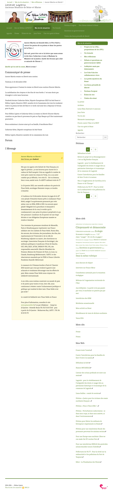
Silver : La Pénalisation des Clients (88, 462)
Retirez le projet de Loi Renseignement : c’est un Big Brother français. (92, 158)
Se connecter (17, 487)
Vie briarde (57, 28)
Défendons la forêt (84, 153)
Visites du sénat (90, 98)
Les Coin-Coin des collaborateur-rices (91, 74)
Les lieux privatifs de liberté (92, 86)
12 (95, 149)
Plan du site (8, 487)
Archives (81, 105)
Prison (77, 248)
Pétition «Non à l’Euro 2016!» (87, 406)
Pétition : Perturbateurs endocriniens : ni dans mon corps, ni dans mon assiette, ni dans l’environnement (90, 413)
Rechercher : (80, 133)
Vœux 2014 (80, 318)
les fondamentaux (87, 224)
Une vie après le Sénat (51, 33)
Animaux (100, 224)
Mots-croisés (79, 245)
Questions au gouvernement (74, 31)
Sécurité (88, 250)
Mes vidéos (102, 242)
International (86, 242)
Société (92, 250)
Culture (93, 231)
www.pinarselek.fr (27, 305)
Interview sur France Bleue (85, 268)
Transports (82, 253)
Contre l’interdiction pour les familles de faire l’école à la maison (91, 176)
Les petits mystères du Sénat (93, 80)
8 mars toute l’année (83, 350)
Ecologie (99, 231)
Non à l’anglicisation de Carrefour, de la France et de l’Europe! (92, 182)
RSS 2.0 (25, 487)
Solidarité (97, 250)
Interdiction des (83, 298)
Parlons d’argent (70, 25)
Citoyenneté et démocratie (91, 227)
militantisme (79, 224)
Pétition (102, 245)
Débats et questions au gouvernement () (93, 61)
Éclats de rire (26, 33)
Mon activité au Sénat (83, 308)
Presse (17, 33)
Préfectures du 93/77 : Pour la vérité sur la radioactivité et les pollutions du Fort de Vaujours (91, 189)
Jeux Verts (37, 33)
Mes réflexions (36, 2)
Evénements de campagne (82, 240)
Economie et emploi (83, 234)
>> (105, 137)
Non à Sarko (86, 245)
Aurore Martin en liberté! (31, 157)
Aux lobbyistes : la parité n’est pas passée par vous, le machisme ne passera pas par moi (90, 290)
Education (92, 234)
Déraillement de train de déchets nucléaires (91, 313)
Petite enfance (96, 245)
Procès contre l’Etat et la (88, 123)
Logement (96, 242)
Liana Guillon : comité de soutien (87, 393)
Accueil (9, 28)
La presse (81, 102)
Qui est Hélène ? (23, 28)
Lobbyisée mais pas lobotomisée (91, 67)
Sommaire (103, 250)
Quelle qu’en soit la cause (15, 67)
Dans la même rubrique (86, 255)
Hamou (83, 368)
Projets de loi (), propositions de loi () (94, 48)
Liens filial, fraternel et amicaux (89, 109)
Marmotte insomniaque (86, 119)
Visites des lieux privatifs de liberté (76, 36)
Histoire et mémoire (100, 240)
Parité (90, 245)
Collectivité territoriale (83, 231)
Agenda (9, 33)
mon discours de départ (84, 263)
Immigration (79, 242)
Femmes (91, 240)
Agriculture (95, 224)
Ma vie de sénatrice (42, 28)
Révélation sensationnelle (85, 303)
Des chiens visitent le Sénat (88, 25)
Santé (83, 250)
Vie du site (81, 116)
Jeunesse (92, 242)
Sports (77, 253)
